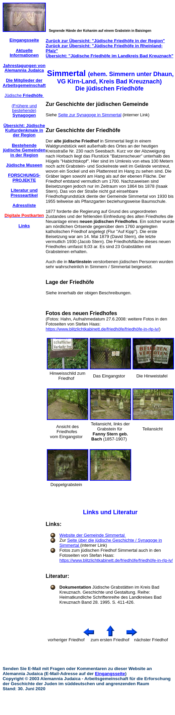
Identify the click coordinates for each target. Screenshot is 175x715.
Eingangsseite (110, 673)
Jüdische (24, 95)
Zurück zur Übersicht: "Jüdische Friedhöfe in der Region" (105, 40)
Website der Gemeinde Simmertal (93, 535)
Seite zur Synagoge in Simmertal (89, 114)
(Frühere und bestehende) (24, 110)
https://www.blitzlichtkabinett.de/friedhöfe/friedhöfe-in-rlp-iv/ (102, 329)
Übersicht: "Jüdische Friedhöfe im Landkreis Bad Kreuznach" (109, 55)
